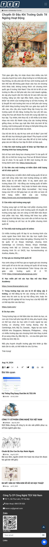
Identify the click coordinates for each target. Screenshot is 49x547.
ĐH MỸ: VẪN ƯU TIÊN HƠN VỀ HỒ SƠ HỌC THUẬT (23, 483)
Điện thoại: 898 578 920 (14, 504)
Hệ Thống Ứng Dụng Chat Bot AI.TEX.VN (19, 393)
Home (4, 10)
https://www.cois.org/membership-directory (20, 198)
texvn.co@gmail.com (13, 508)
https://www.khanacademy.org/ (15, 286)
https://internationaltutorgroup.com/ (22, 274)
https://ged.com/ (9, 307)
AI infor (6, 396)
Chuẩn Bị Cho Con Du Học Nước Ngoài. (18, 451)
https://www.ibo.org (28, 163)
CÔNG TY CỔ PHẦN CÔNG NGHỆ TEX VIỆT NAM (22, 419)
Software (6, 423)
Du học (19, 10)
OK (43, 535)
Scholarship (12, 10)
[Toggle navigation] (45, 4)
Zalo (5, 513)
